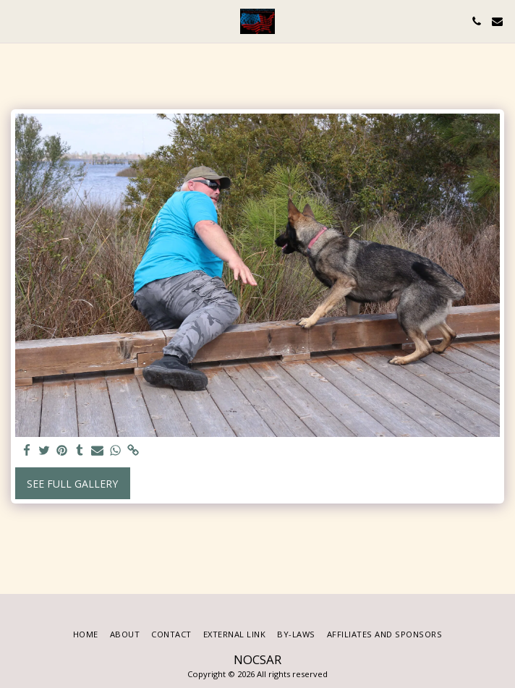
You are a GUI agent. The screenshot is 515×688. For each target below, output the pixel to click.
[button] (16, 20)
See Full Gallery (72, 483)
